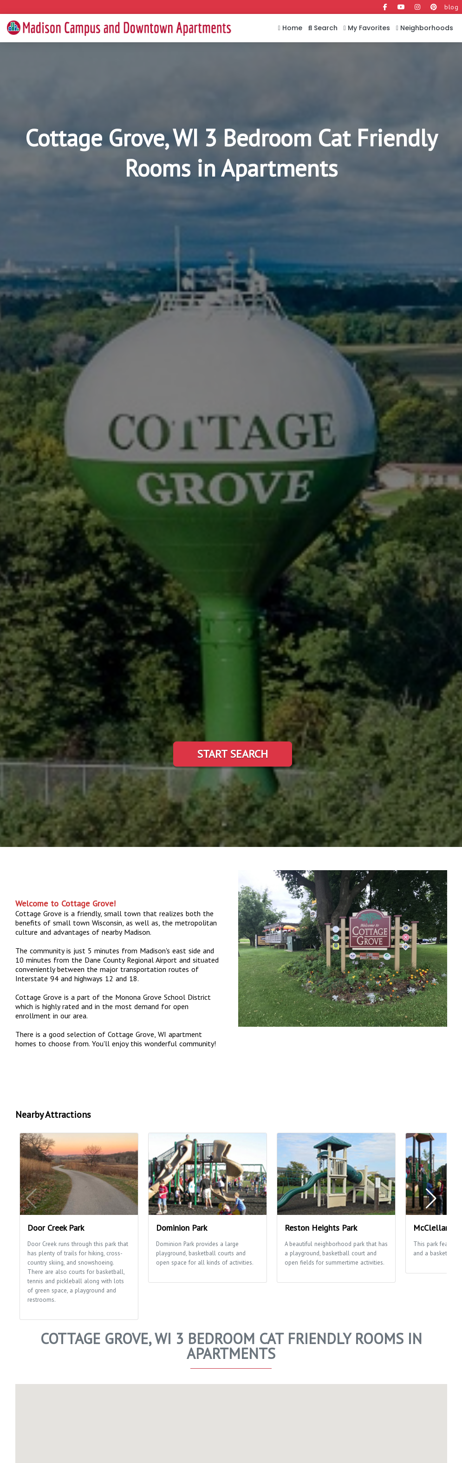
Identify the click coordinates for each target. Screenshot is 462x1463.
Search (323, 28)
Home (290, 28)
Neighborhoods (424, 28)
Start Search (232, 754)
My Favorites (367, 28)
